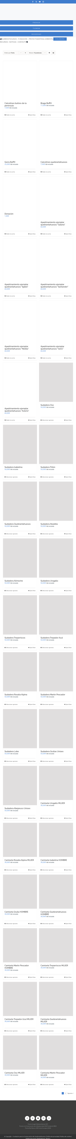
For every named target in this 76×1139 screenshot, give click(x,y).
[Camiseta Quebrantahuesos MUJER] (56, 999)
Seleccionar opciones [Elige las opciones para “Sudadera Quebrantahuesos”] (12, 534)
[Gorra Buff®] (20, 139)
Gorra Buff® (10, 162)
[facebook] (33, 1)
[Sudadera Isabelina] (20, 444)
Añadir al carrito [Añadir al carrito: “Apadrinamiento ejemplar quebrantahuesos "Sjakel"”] (10, 296)
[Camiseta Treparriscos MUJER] (56, 945)
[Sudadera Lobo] (20, 728)
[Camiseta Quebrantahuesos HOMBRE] (56, 892)
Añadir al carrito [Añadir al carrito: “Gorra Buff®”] (10, 172)
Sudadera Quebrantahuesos (18, 524)
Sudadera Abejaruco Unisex (17, 808)
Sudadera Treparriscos (15, 638)
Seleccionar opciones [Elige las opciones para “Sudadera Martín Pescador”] (48, 704)
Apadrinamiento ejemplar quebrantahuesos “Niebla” (17, 347)
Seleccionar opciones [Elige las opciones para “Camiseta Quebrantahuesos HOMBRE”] (48, 923)
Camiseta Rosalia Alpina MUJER (19, 860)
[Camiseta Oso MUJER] (20, 1053)
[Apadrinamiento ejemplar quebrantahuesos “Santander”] (56, 260)
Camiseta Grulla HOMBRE (16, 912)
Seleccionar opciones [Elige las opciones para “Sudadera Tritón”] (48, 477)
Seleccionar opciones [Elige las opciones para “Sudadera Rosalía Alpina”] (12, 704)
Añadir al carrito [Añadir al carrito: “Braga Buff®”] (46, 115)
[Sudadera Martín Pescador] (56, 671)
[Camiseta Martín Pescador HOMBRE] (20, 945)
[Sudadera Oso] (56, 382)
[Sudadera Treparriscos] (20, 614)
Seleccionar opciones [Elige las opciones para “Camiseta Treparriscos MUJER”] (48, 977)
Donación (9, 214)
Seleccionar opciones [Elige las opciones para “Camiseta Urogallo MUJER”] (48, 818)
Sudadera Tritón (48, 467)
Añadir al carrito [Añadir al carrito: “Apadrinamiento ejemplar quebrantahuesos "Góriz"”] (46, 358)
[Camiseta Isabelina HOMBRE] (56, 840)
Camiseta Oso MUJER (14, 1073)
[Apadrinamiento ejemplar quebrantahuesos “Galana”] (56, 198)
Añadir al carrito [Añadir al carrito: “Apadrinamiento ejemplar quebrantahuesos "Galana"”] (46, 234)
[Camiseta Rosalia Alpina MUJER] (20, 840)
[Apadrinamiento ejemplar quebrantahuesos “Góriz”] (56, 322)
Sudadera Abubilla (49, 524)
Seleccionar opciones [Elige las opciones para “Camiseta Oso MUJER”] (12, 1084)
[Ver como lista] (53, 53)
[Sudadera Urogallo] (56, 558)
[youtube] (39, 1)
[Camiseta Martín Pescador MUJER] (56, 1053)
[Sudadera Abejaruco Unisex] (20, 785)
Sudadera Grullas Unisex (52, 751)
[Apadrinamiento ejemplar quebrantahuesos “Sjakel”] (20, 260)
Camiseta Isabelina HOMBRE (54, 860)
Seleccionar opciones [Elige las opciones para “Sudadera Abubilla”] (48, 534)
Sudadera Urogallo (49, 581)
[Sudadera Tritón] (56, 444)
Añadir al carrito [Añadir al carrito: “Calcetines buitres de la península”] (10, 115)
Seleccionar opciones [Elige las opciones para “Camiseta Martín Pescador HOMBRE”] (12, 977)
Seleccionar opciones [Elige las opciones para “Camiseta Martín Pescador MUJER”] (48, 1084)
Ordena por (9, 53)
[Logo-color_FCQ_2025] (38, 5)
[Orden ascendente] (25, 53)
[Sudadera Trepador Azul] (56, 614)
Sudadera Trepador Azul (52, 638)
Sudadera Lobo (12, 751)
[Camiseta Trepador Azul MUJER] (20, 999)
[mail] (49, 1118)
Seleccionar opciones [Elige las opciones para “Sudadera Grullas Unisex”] (48, 761)
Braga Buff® (46, 103)
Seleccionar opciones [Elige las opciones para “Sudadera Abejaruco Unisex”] (12, 818)
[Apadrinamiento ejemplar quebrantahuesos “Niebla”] (20, 322)
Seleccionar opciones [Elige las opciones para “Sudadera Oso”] (48, 420)
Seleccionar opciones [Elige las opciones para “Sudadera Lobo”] (12, 761)
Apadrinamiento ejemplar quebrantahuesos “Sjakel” (16, 285)
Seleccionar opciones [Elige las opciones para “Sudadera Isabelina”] (12, 477)
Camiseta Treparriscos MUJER (54, 965)
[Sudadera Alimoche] (20, 558)
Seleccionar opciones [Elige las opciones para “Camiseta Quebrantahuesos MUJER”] (48, 1031)
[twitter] (36, 1)
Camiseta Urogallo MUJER (53, 803)
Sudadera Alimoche (14, 581)
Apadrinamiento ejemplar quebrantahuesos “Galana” (53, 223)
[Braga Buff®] (56, 80)
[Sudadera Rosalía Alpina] (20, 671)
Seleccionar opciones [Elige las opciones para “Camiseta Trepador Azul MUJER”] (12, 1031)
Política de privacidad (52, 1136)
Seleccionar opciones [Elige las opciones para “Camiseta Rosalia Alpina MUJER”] (12, 870)
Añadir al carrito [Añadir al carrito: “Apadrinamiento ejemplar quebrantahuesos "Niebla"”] (10, 358)
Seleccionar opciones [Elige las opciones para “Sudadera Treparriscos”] (12, 647)
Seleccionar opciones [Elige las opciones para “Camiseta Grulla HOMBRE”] (12, 923)
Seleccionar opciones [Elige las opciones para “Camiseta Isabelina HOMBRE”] (48, 870)
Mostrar (35, 53)
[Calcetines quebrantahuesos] (56, 139)
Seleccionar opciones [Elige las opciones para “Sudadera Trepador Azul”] (48, 647)
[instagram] (43, 1)
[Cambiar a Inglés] (31, 42)
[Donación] (20, 194)
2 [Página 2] (65, 1093)
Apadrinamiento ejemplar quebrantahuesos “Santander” (54, 285)
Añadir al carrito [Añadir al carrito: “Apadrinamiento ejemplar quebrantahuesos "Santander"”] (46, 296)
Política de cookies (65, 1136)
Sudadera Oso (47, 405)
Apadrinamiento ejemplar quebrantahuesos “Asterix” (17, 409)
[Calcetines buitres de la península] (20, 80)
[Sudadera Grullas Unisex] (56, 728)
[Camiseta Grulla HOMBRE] (20, 892)
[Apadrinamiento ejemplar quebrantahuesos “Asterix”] (20, 384)
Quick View (32, 115)
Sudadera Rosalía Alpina (16, 694)
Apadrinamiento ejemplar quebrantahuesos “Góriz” (52, 347)
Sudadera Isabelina (13, 467)
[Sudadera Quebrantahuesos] (20, 501)
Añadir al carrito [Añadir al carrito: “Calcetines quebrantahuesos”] (46, 172)
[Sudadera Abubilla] (56, 501)
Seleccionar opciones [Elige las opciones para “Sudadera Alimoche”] (12, 590)
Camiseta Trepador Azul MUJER (19, 1019)
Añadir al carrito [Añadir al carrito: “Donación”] (10, 234)
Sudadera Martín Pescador (53, 694)
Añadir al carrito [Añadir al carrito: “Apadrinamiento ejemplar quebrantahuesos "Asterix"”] (10, 420)
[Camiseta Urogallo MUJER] (56, 783)
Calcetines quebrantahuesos (54, 162)
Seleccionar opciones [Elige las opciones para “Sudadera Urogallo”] (48, 590)
